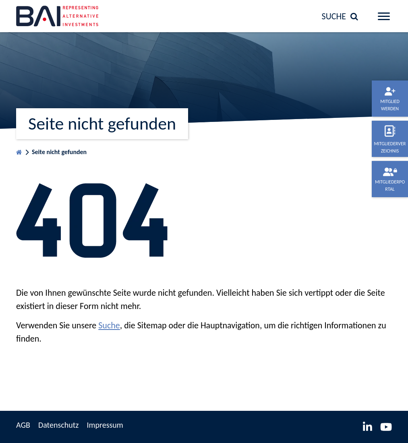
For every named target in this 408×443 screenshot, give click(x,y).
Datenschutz (58, 425)
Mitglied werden (390, 105)
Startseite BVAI (19, 150)
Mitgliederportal (390, 185)
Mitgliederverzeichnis (390, 147)
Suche (109, 325)
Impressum (105, 425)
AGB (23, 425)
